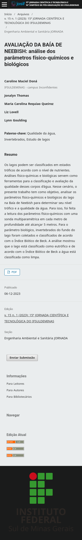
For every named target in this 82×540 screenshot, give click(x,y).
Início (8, 14)
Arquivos (23, 14)
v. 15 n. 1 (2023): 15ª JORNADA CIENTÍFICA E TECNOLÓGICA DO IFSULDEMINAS (34, 21)
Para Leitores (15, 383)
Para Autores (15, 390)
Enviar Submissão (22, 357)
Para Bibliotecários (19, 396)
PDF (13, 272)
